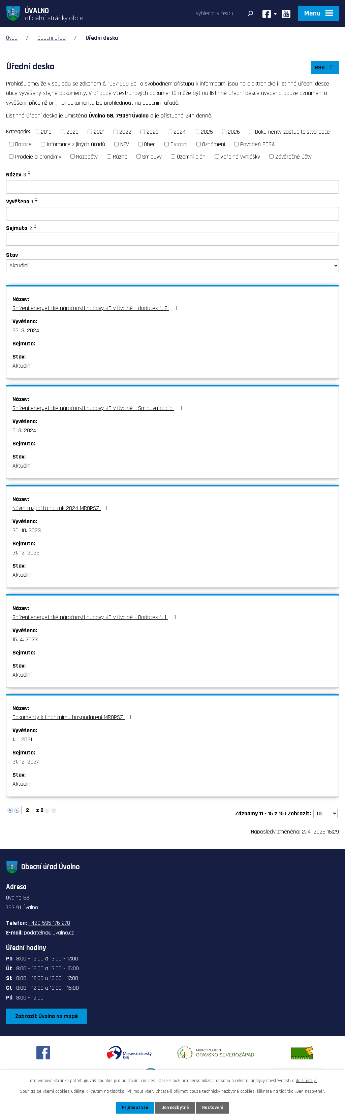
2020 (72, 132)
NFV (124, 144)
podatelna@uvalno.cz (49, 933)
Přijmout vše (135, 1108)
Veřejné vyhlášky (240, 156)
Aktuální (21, 366)
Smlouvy (152, 156)
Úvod (12, 38)
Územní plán (191, 156)
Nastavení (212, 1108)
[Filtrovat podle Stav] (172, 265)
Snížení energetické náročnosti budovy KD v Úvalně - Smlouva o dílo (98, 408)
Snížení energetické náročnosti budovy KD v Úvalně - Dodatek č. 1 (95, 617)
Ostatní (178, 144)
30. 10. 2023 (26, 530)
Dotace (23, 144)
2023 (153, 132)
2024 (180, 132)
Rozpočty (87, 156)
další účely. (306, 1081)
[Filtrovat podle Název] (172, 187)
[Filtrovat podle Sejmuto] (172, 239)
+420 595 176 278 (49, 923)
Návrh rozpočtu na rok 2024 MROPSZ (62, 508)
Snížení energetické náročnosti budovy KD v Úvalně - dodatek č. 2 (96, 308)
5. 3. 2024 (24, 430)
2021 (99, 132)
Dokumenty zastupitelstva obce (292, 132)
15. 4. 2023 (25, 639)
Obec (149, 144)
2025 (207, 132)
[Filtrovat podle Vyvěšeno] (172, 213)
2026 (234, 132)
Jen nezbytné (175, 1108)
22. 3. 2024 (25, 330)
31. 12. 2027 (25, 762)
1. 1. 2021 (22, 739)
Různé (120, 156)
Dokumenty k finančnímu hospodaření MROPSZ (73, 717)
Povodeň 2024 (257, 144)
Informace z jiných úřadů (75, 144)
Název (16, 174)
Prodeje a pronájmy (38, 156)
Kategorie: (18, 131)
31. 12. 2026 (25, 552)
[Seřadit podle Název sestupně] (29, 174)
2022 (125, 132)
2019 (46, 132)
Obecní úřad (51, 38)
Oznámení (213, 144)
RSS (325, 67)
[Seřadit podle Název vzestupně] (29, 171)
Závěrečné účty (293, 156)
